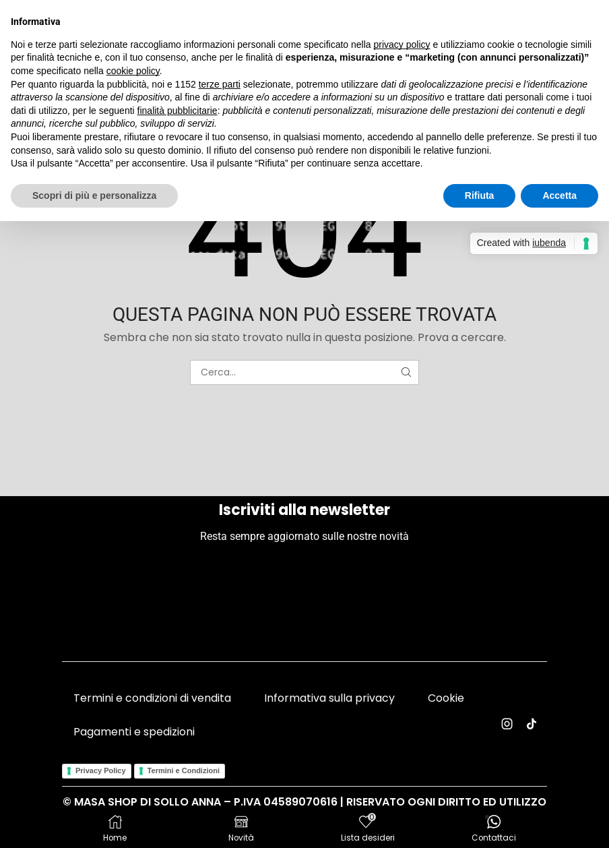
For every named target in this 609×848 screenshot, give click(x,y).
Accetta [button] (559, 195)
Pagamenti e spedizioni (134, 731)
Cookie (446, 698)
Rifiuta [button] (479, 195)
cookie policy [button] (133, 70)
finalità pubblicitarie (177, 110)
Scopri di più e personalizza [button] (94, 195)
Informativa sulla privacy (329, 698)
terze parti (220, 84)
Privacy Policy (100, 770)
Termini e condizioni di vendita (152, 698)
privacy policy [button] (402, 44)
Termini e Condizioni (184, 770)
